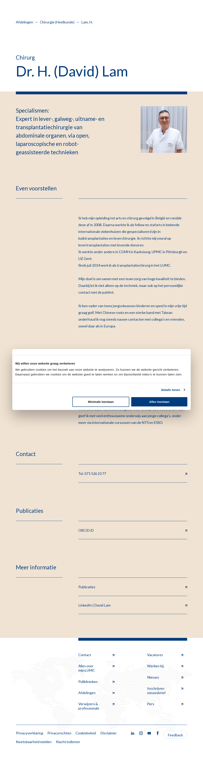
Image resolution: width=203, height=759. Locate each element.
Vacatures (165, 655)
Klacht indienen (68, 742)
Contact (96, 655)
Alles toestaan (159, 401)
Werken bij (165, 666)
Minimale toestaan (101, 401)
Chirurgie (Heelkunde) (57, 22)
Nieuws (165, 677)
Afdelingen (24, 22)
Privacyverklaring (29, 733)
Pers (165, 704)
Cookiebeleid (86, 733)
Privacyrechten (59, 733)
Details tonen (170, 390)
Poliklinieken (96, 682)
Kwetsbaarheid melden (34, 742)
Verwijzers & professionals (96, 706)
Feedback (175, 735)
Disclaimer (108, 733)
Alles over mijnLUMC (96, 668)
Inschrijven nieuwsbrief (165, 691)
